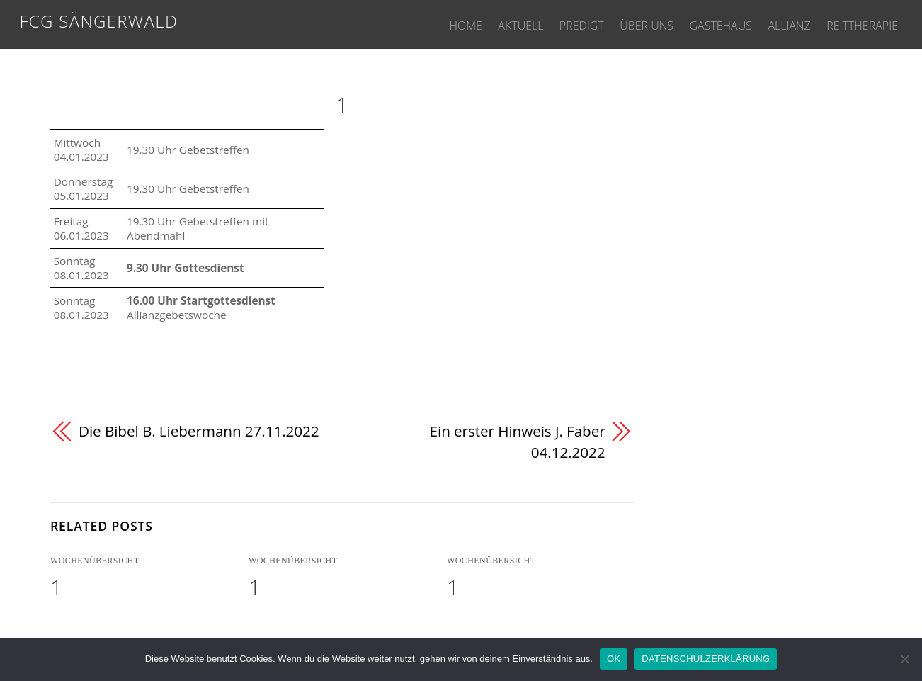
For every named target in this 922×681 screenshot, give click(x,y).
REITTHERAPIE (860, 22)
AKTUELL (496, 22)
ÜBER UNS (631, 22)
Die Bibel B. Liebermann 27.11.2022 (199, 431)
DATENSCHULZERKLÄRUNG (706, 658)
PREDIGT (562, 22)
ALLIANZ (782, 22)
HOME (437, 22)
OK (613, 658)
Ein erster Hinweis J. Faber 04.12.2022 (517, 441)
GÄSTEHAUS (709, 22)
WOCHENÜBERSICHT (94, 561)
